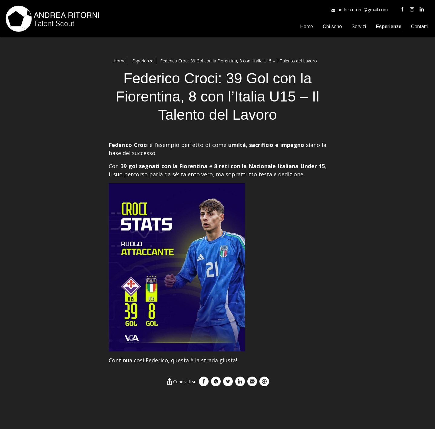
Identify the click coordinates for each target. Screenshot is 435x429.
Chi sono (332, 26)
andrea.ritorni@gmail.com (363, 9)
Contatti (419, 26)
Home (306, 26)
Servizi (358, 26)
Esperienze (388, 26)
